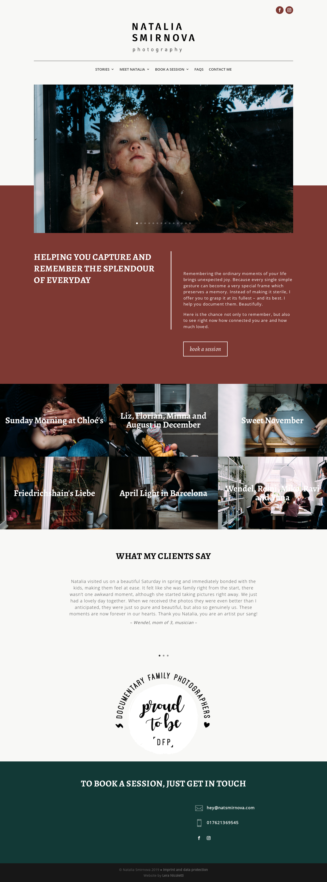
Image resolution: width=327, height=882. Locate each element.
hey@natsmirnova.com (231, 807)
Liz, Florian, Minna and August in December (163, 420)
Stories (102, 69)
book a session (205, 349)
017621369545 (223, 822)
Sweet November (272, 420)
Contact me (220, 69)
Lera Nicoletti (173, 875)
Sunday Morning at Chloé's (54, 420)
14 (190, 223)
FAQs (199, 69)
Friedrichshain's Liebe (54, 493)
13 (186, 223)
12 (182, 223)
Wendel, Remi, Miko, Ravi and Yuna (272, 492)
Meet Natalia (132, 69)
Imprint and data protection (185, 869)
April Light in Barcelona (163, 493)
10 (174, 223)
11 (178, 223)
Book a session (169, 69)
